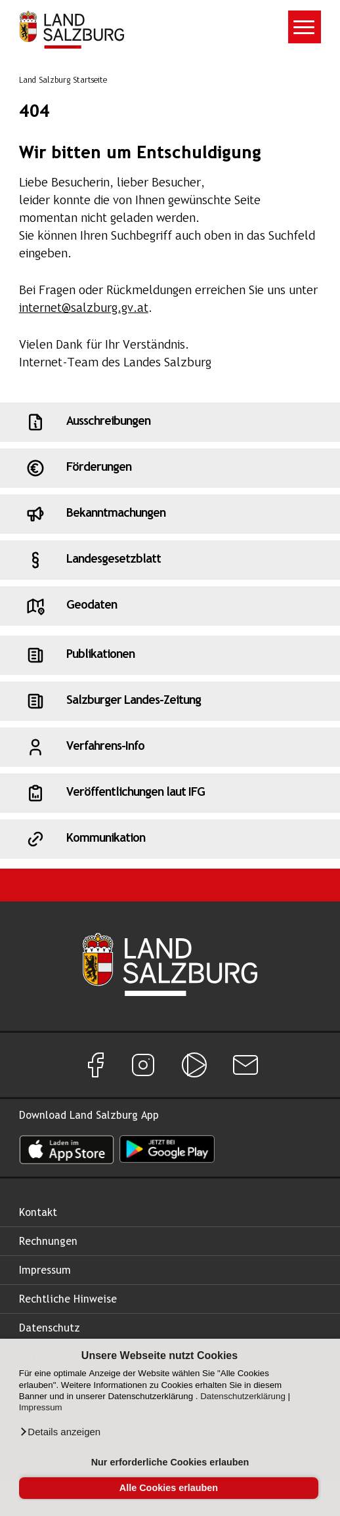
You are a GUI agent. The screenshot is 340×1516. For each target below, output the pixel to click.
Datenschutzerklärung (243, 1396)
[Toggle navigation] (304, 27)
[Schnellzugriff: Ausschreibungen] (170, 422)
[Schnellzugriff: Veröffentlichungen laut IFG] (170, 793)
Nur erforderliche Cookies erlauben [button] (170, 1462)
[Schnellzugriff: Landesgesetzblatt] (170, 560)
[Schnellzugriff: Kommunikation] (170, 839)
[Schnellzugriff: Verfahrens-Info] (170, 747)
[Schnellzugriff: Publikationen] (170, 655)
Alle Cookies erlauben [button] (168, 1488)
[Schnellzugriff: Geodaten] (170, 606)
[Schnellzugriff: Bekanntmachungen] (170, 514)
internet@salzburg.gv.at (83, 308)
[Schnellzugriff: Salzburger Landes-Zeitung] (170, 701)
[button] (59, 1432)
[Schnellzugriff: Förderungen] (170, 468)
